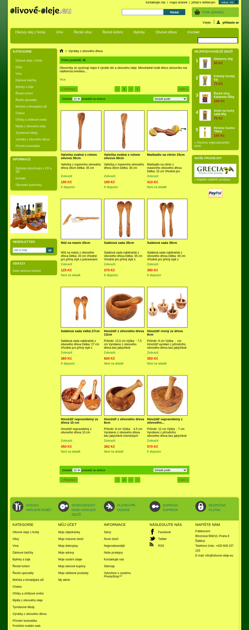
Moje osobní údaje (70, 559)
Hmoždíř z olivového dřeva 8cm (124, 420)
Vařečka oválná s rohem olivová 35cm (79, 156)
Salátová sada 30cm (162, 243)
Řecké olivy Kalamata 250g (225, 97)
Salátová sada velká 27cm (80, 331)
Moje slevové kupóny (71, 566)
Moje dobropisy (68, 546)
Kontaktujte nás (114, 559)
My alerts (64, 580)
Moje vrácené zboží (70, 539)
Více (63, 79)
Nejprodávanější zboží (213, 51)
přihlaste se (228, 22)
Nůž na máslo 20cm (75, 243)
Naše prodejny (208, 158)
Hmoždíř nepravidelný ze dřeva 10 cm (79, 420)
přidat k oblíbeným (203, 2)
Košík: (212, 12)
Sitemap (109, 566)
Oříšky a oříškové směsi (31, 119)
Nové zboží (111, 539)
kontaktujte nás (156, 2)
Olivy (19, 67)
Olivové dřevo (166, 32)
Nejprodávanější (114, 546)
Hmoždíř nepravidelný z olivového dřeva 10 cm (76, 430)
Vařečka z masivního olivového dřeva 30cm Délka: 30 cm (124, 166)
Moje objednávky (69, 532)
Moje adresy (66, 552)
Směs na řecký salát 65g (225, 114)
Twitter (162, 539)
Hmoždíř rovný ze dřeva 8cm (165, 332)
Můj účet (67, 524)
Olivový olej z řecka (30, 32)
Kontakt (194, 32)
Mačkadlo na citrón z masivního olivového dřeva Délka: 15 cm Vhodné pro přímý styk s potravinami (164, 169)
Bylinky (139, 32)
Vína (19, 73)
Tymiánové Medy (27, 133)
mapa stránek (178, 2)
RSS (161, 546)
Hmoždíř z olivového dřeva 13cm (124, 332)
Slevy (107, 532)
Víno (59, 32)
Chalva (20, 113)
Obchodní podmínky (29, 185)
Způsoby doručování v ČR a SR (34, 170)
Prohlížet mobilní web (26, 626)
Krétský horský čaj (225, 79)
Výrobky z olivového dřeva (33, 139)
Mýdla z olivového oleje (31, 126)
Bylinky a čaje (24, 87)
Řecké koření (112, 32)
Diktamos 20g (223, 61)
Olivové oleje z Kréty (29, 60)
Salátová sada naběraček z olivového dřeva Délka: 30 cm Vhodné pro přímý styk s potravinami (166, 258)
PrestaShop (111, 576)
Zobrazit (67, 98)
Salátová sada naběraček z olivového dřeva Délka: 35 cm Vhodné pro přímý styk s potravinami (123, 258)
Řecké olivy (83, 32)
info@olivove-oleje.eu (219, 555)
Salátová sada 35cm (119, 243)
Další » (183, 89)
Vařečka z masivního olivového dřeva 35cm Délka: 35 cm (81, 166)
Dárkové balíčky (26, 80)
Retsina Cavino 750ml (225, 131)
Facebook (164, 532)
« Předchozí (69, 89)
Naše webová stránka (27, 271)
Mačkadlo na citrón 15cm (166, 154)
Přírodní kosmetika (28, 146)
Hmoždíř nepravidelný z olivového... (165, 420)
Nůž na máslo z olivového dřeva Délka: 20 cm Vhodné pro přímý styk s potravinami (79, 256)
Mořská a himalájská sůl (31, 106)
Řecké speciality (26, 100)
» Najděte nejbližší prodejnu (212, 179)
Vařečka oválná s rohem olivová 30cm (122, 156)
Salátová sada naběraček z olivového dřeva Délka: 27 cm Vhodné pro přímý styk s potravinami (80, 346)
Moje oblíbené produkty (73, 573)
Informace (22, 159)
